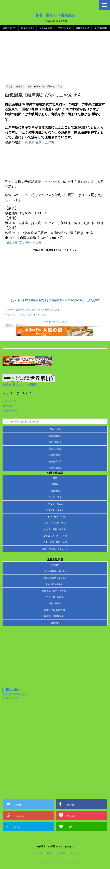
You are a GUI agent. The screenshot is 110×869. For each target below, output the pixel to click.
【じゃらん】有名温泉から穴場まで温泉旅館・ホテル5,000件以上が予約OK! (54, 300)
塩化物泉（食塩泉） (55, 584)
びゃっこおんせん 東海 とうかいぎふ (27, 314)
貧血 (55, 478)
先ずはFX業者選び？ (14, 694)
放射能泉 (20, 309)
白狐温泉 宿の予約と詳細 (23, 243)
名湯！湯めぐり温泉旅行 (55, 15)
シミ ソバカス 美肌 (55, 523)
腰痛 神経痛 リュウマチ (55, 548)
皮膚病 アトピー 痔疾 (55, 536)
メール (73, 853)
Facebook (9, 401)
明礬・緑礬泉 (55, 603)
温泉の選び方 (9, 28)
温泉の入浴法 (45, 28)
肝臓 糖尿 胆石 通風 (55, 542)
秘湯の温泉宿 (64, 28)
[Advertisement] (55, 58)
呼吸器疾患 (55, 491)
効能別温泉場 (82, 28)
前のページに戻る (58, 321)
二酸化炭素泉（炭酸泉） (55, 571)
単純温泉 (55, 564)
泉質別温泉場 (100, 28)
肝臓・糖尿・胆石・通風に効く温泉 (42, 309)
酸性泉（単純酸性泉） (55, 616)
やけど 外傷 (55, 497)
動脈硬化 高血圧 (55, 510)
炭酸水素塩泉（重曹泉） (55, 577)
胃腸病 (55, 484)
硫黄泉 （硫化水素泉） (55, 610)
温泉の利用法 (27, 28)
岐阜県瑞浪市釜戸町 (39, 142)
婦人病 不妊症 (55, 503)
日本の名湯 (55, 429)
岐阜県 (11, 309)
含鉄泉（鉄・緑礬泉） (55, 597)
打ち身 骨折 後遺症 (55, 529)
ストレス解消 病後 (55, 516)
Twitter (7, 406)
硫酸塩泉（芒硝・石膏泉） (55, 590)
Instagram (9, 411)
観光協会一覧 (10, 697)
